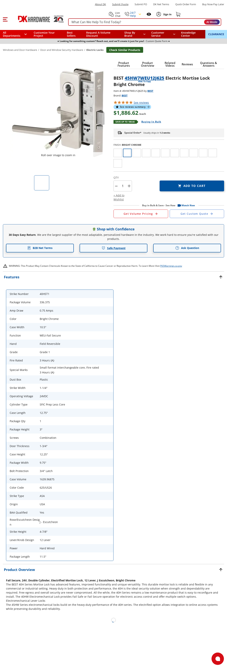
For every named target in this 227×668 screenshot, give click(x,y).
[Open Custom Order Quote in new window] (197, 214)
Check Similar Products (124, 50)
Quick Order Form (185, 4)
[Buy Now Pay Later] (213, 4)
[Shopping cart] (178, 14)
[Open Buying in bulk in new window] (149, 122)
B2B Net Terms (39, 248)
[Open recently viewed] (148, 14)
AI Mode (211, 22)
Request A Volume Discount (98, 34)
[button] (5, 19)
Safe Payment (114, 248)
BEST (150, 91)
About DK (100, 4)
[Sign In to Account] (167, 14)
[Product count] (122, 186)
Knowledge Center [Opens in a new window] (188, 34)
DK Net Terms (161, 4)
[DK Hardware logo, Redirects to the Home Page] (36, 19)
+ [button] (129, 186)
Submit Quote (120, 4)
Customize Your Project (44, 34)
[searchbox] (144, 22)
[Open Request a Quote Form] (141, 214)
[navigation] (163, 34)
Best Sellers (71, 34)
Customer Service (157, 34)
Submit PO (141, 4)
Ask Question (187, 248)
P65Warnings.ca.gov (171, 266)
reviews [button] (141, 102)
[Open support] (218, 659)
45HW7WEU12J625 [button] (144, 78)
